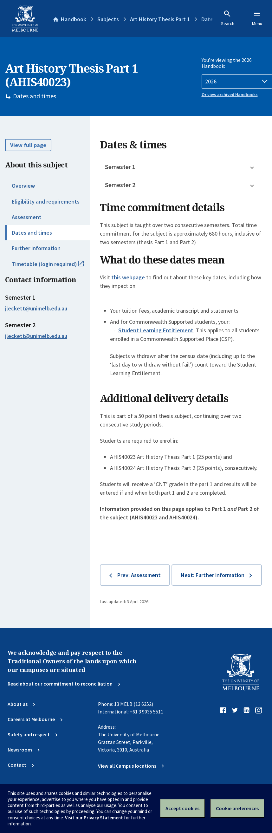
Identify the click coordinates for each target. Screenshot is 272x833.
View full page (28, 145)
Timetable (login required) (51, 267)
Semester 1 (120, 167)
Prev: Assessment (139, 575)
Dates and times (32, 232)
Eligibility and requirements (46, 201)
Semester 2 (120, 185)
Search (227, 18)
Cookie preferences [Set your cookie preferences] (237, 808)
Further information (36, 248)
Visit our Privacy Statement (94, 818)
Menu (257, 18)
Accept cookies (182, 808)
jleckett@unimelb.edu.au (36, 308)
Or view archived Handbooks (230, 94)
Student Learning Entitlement (155, 330)
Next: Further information (212, 575)
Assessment (27, 217)
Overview (23, 185)
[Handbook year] (237, 81)
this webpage (128, 277)
